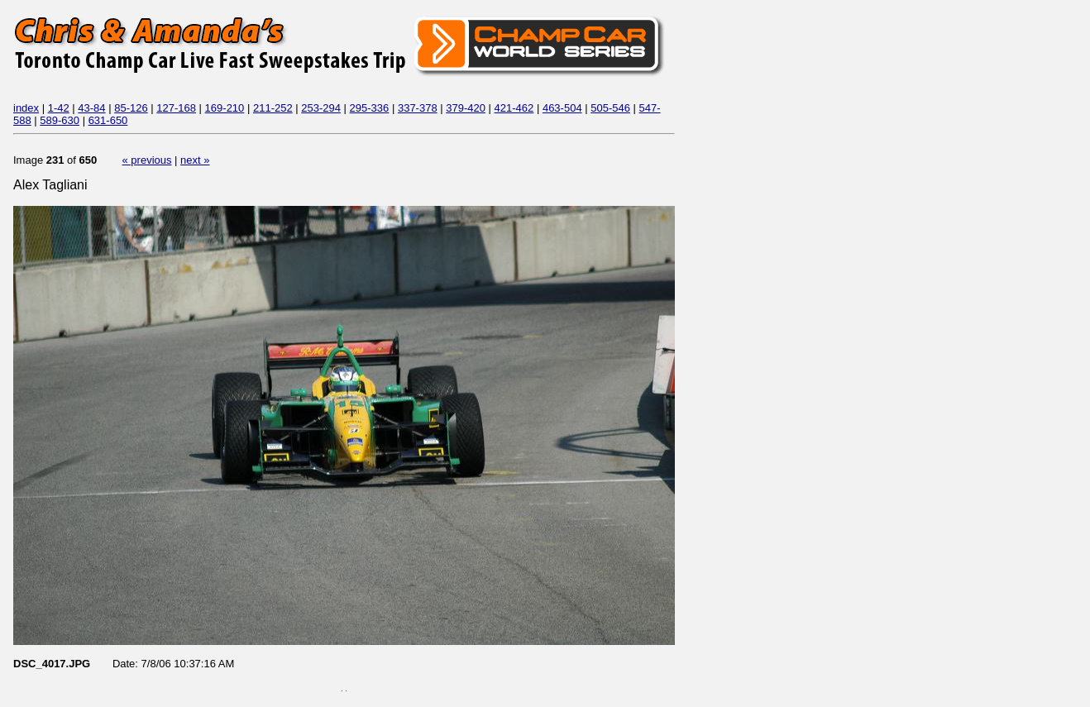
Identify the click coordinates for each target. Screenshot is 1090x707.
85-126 (130, 108)
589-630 (59, 120)
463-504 (562, 108)
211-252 (273, 108)
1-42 (58, 108)
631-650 (108, 120)
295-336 (370, 108)
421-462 (514, 108)
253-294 (321, 108)
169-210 (225, 108)
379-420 (465, 108)
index (26, 108)
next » (194, 160)
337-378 (417, 108)
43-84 (91, 108)
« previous (147, 160)
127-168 (176, 108)
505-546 (610, 108)
